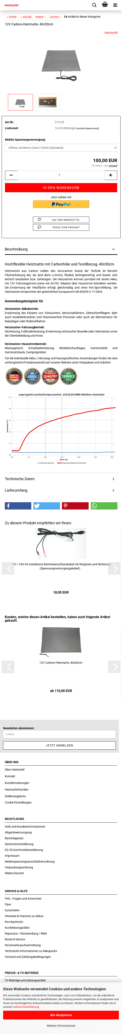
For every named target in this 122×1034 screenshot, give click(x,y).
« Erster (12, 17)
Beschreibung (16, 249)
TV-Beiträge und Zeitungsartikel (25, 980)
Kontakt (10, 776)
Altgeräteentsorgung (18, 832)
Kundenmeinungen (17, 783)
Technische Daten (20, 479)
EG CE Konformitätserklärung (24, 850)
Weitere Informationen (61, 1025)
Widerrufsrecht (14, 873)
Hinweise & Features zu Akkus (24, 916)
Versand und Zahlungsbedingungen (28, 956)
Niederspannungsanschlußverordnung (30, 861)
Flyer (8, 904)
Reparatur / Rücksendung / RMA (26, 933)
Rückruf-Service (15, 939)
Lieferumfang (16, 490)
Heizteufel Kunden (16, 789)
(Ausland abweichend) (87, 128)
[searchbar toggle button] (94, 5)
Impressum (12, 855)
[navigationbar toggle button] (115, 5)
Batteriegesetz (14, 838)
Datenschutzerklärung (26, 1006)
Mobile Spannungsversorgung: (25, 139)
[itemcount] (61, 175)
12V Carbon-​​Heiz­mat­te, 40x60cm (60, 662)
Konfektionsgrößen (17, 927)
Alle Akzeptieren (61, 1015)
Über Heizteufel (14, 769)
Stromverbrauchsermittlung (23, 945)
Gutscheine (12, 910)
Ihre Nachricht (14, 922)
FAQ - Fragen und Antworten (23, 898)
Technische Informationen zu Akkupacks (31, 951)
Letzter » (55, 17)
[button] (18, 506)
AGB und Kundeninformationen (25, 826)
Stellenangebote (15, 796)
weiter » (40, 17)
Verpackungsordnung (19, 867)
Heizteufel (110, 32)
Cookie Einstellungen (18, 802)
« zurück (26, 17)
